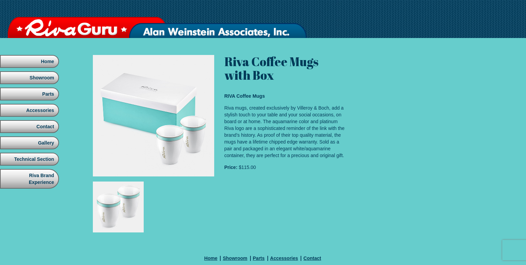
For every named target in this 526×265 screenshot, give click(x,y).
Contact (44, 126)
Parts (47, 94)
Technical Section (33, 159)
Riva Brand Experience (41, 179)
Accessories (39, 110)
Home (47, 61)
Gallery (45, 143)
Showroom (41, 77)
